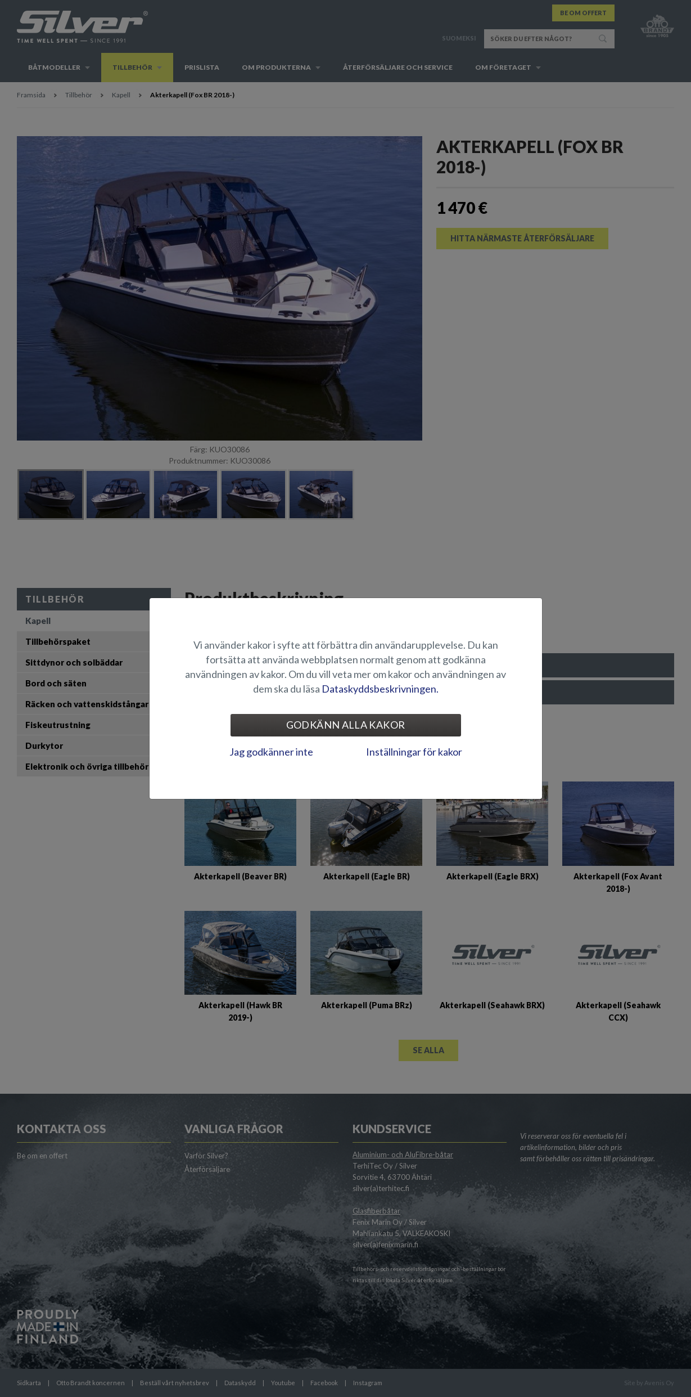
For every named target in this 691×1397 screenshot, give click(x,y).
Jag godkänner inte (271, 751)
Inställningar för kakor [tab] (414, 751)
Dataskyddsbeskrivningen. (380, 688)
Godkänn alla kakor (345, 724)
